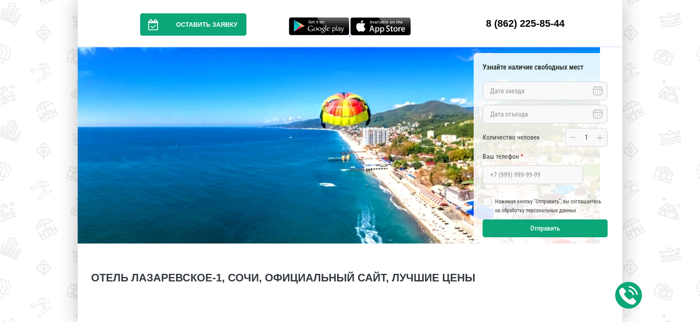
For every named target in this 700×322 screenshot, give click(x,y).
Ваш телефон (503, 157)
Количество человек (511, 137)
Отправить (545, 228)
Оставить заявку (189, 24)
